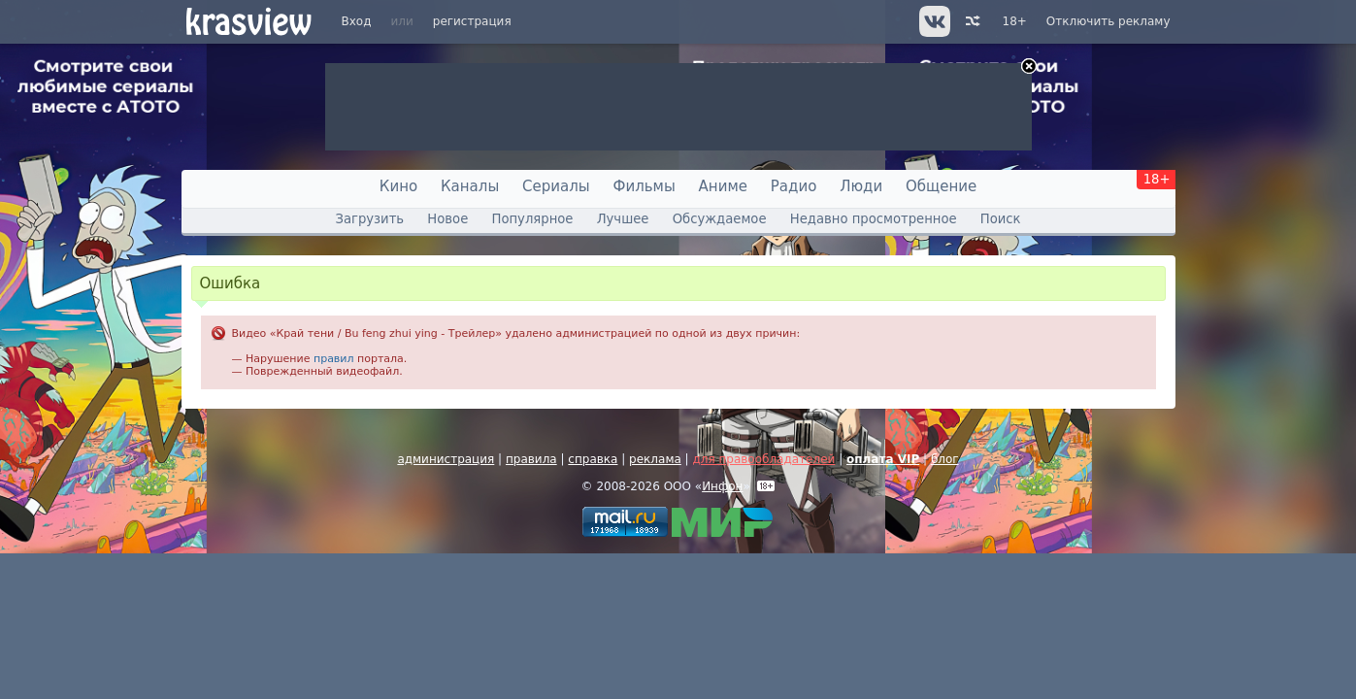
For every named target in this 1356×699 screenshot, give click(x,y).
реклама (655, 459)
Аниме (723, 186)
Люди (861, 186)
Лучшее (623, 219)
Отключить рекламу (1108, 21)
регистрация (472, 21)
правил (334, 358)
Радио (794, 186)
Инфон (722, 486)
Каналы (470, 186)
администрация (445, 459)
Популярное (532, 219)
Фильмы (644, 186)
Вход (357, 21)
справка (592, 459)
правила (531, 459)
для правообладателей (763, 459)
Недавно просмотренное (873, 219)
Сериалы (556, 186)
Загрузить (369, 219)
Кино (398, 186)
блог (945, 459)
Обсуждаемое (720, 219)
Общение (941, 186)
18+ (1015, 21)
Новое (447, 219)
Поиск (1000, 219)
